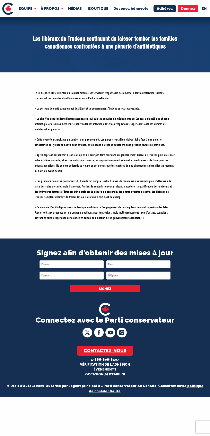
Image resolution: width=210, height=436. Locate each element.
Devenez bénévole (131, 8)
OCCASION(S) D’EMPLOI (105, 374)
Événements (105, 369)
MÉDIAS (75, 8)
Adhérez (165, 8)
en (204, 8)
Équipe (26, 8)
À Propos (50, 8)
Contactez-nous (105, 350)
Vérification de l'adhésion (105, 364)
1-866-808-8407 (105, 360)
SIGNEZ (105, 289)
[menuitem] (7, 8)
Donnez (188, 8)
